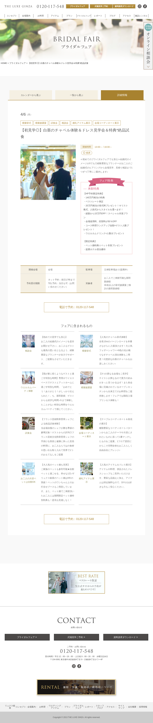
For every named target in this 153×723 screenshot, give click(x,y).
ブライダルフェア (17, 63)
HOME (4, 63)
